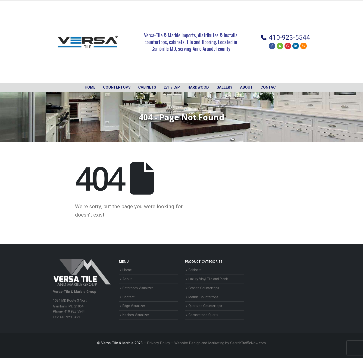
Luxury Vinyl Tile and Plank (208, 279)
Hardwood (198, 87)
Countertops (117, 87)
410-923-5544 (289, 37)
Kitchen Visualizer (135, 315)
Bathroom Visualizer (137, 288)
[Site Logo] (87, 42)
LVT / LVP (172, 87)
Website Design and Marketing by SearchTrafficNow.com (220, 343)
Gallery (224, 87)
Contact (269, 87)
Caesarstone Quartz (203, 315)
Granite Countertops (203, 288)
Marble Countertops (203, 297)
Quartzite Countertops (205, 306)
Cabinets (194, 270)
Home (90, 87)
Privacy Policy (159, 343)
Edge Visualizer (133, 306)
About (246, 87)
